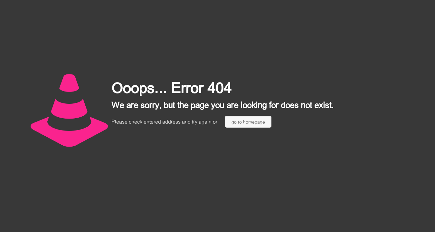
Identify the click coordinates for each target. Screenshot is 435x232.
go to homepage (248, 121)
